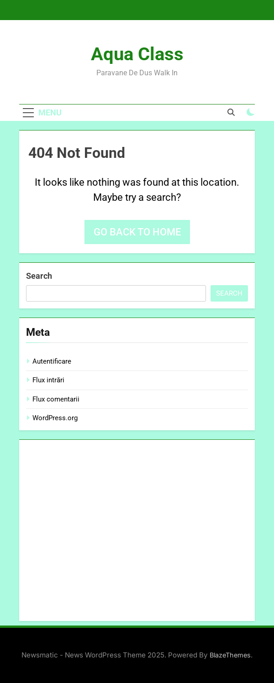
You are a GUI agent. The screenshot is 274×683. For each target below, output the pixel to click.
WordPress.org (55, 418)
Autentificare (51, 361)
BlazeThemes (230, 655)
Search (39, 276)
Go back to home (137, 232)
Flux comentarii (55, 399)
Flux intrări (48, 380)
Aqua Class (137, 54)
